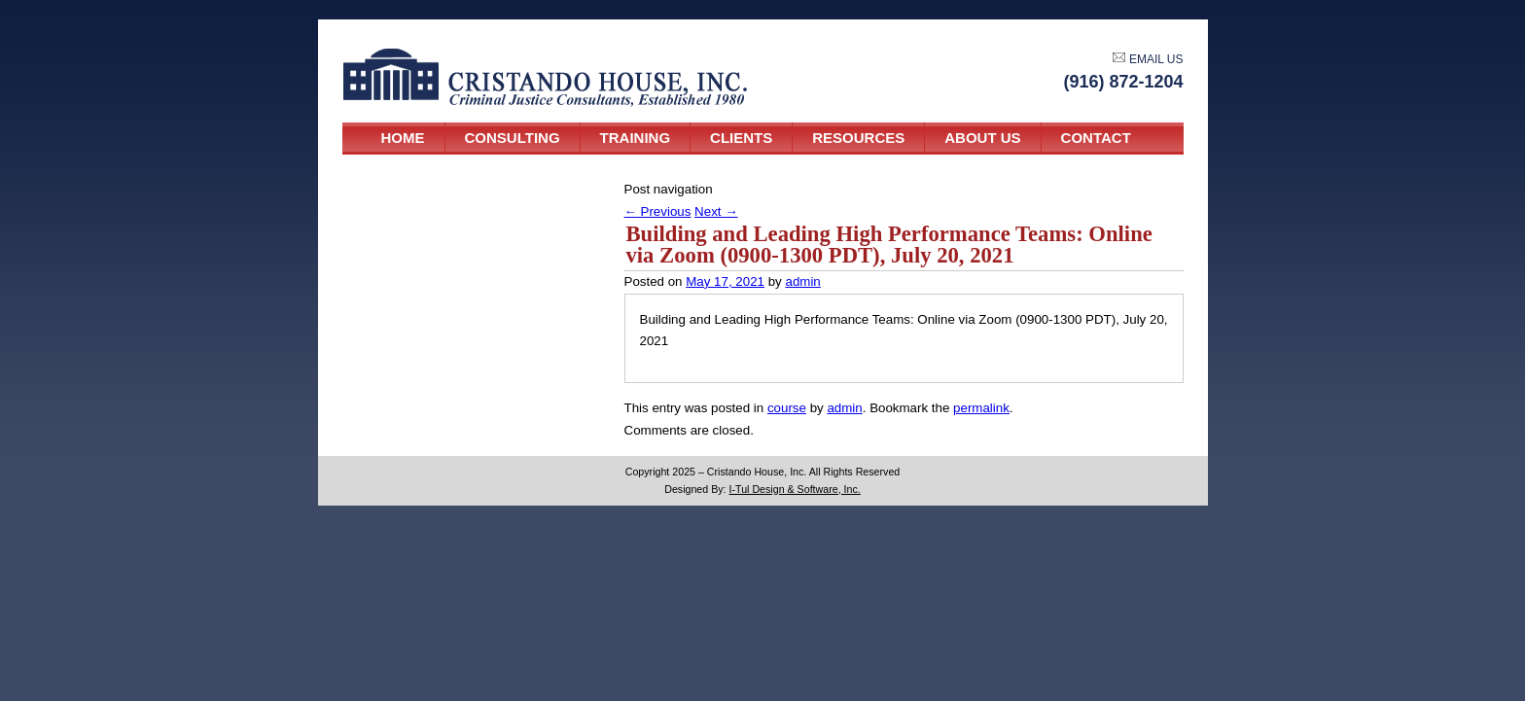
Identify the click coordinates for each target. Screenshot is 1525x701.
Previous (658, 211)
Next (715, 211)
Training (635, 137)
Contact (1096, 137)
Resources (858, 137)
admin (802, 281)
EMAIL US (1148, 59)
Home (403, 137)
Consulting (512, 137)
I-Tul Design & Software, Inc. (795, 489)
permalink (981, 408)
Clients (741, 137)
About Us (982, 137)
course (786, 408)
